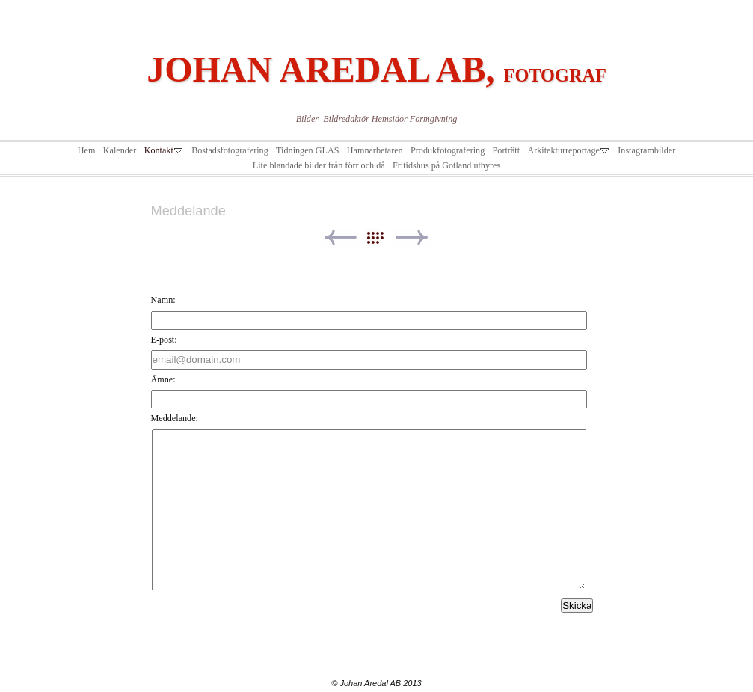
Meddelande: (174, 418)
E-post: (164, 339)
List (382, 237)
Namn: (163, 300)
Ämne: (163, 379)
